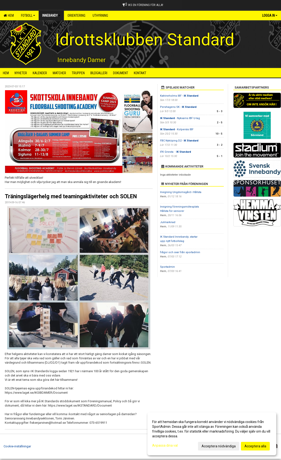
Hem (9, 15)
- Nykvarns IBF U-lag (180, 118)
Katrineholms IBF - (179, 95)
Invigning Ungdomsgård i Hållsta (180, 192)
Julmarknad (167, 222)
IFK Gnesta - (175, 151)
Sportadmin (167, 266)
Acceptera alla (255, 446)
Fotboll (28, 15)
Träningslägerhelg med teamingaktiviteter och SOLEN (71, 196)
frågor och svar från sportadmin (180, 252)
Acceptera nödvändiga (219, 446)
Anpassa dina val (165, 445)
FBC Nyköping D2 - (179, 140)
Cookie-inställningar (17, 446)
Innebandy (51, 15)
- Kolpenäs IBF (176, 129)
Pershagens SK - (178, 107)
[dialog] (211, 433)
